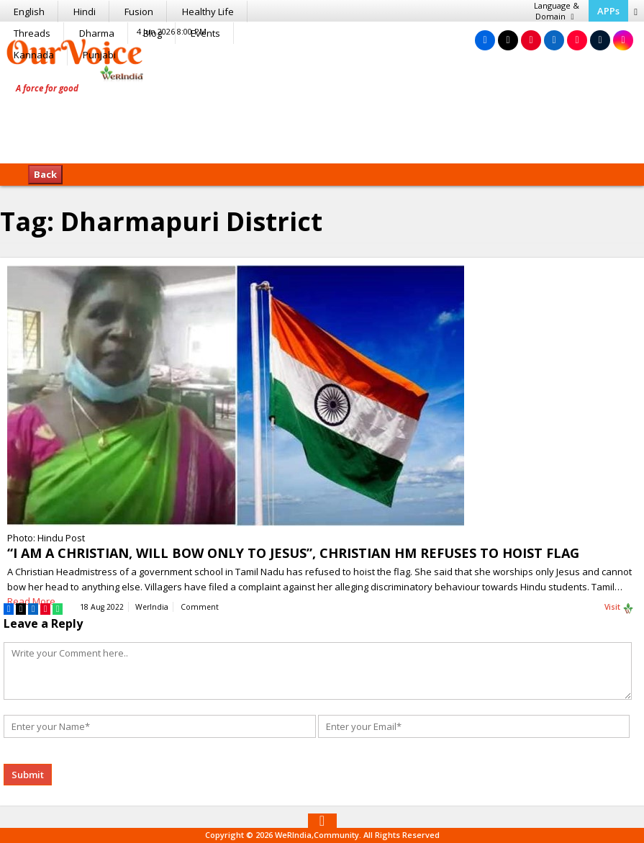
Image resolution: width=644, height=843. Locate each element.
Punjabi (99, 54)
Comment (200, 607)
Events (205, 33)
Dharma (96, 33)
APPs (608, 10)
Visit (619, 607)
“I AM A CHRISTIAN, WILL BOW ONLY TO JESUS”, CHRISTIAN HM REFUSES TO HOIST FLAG (293, 553)
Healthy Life (208, 11)
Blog (152, 33)
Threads (32, 33)
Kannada (34, 54)
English (29, 11)
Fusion (138, 11)
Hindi (84, 11)
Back (45, 174)
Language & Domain (556, 11)
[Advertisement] (322, 118)
